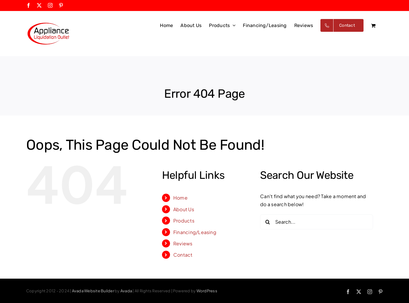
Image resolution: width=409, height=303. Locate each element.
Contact (183, 255)
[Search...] (316, 221)
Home (180, 198)
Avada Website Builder (93, 290)
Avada (126, 290)
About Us (183, 209)
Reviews (183, 243)
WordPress (206, 290)
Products (183, 220)
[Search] (267, 221)
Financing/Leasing (194, 232)
